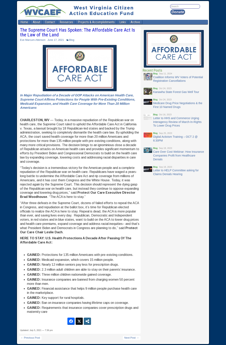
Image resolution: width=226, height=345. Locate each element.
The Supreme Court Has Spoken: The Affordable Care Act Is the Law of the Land (77, 32)
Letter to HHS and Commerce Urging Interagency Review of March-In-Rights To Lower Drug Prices (177, 122)
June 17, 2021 (55, 39)
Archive (135, 22)
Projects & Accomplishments (96, 22)
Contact (50, 22)
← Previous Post (30, 337)
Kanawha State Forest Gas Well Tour (176, 92)
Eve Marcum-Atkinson (32, 39)
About (36, 22)
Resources (66, 22)
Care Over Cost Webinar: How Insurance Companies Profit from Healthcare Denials (178, 155)
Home (24, 22)
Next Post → (131, 337)
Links (122, 22)
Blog (71, 39)
